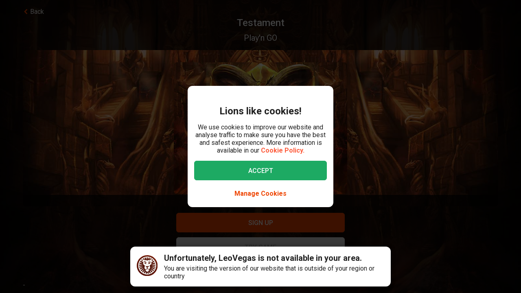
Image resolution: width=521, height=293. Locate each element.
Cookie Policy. (282, 150)
